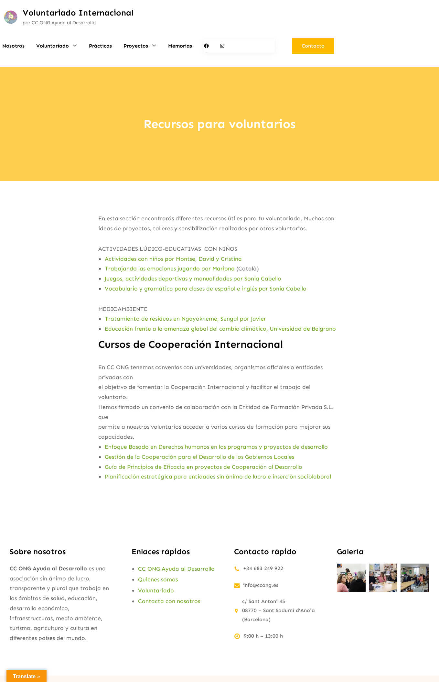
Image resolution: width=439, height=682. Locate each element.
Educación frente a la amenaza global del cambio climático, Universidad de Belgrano (220, 328)
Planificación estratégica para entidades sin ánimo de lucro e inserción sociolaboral (218, 476)
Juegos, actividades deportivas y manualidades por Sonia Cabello (193, 278)
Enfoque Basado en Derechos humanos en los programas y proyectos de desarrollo (216, 446)
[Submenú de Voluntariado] (74, 45)
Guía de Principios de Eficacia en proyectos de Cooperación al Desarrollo (203, 466)
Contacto (313, 46)
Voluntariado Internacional (78, 13)
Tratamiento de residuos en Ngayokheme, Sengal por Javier (186, 318)
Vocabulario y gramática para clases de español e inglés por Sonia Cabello (205, 288)
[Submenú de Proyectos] (154, 45)
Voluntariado (156, 590)
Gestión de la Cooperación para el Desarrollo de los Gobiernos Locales (199, 456)
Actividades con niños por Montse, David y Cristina (173, 258)
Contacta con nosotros (169, 601)
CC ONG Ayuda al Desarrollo (176, 568)
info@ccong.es (260, 585)
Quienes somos (158, 579)
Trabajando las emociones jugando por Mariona (170, 268)
